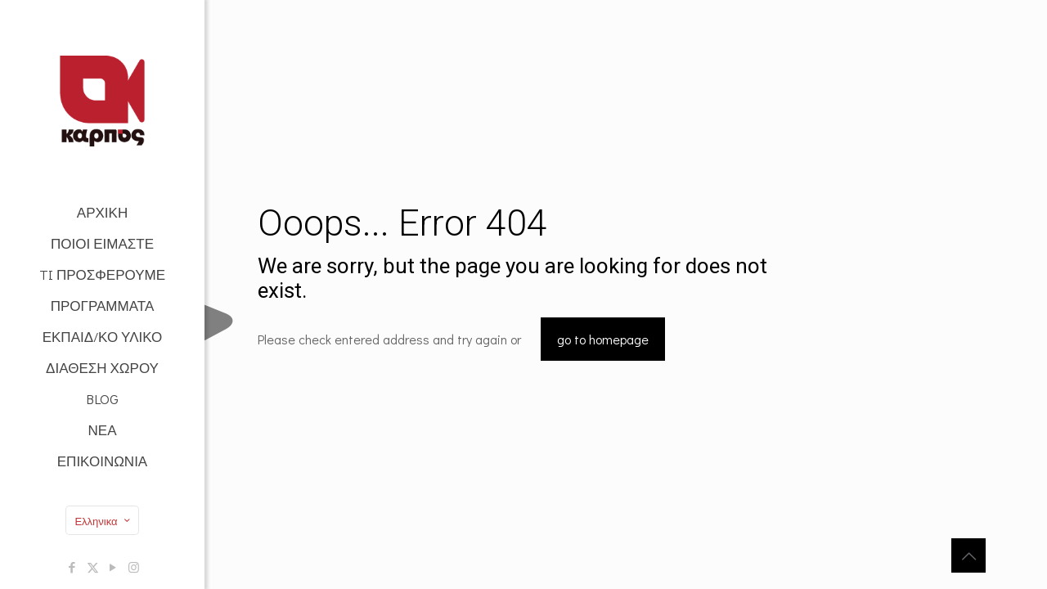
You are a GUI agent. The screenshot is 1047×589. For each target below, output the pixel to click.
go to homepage (603, 339)
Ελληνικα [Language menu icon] (103, 521)
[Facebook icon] (72, 567)
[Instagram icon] (134, 567)
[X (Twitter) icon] (93, 567)
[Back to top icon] (968, 555)
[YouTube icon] (113, 567)
